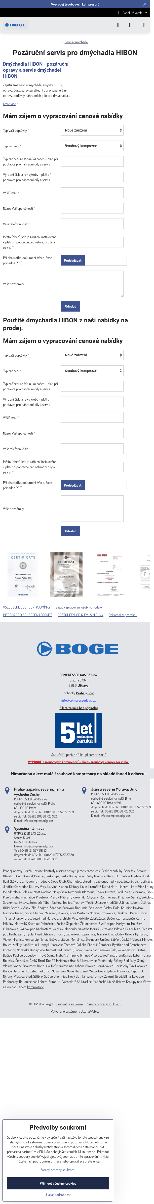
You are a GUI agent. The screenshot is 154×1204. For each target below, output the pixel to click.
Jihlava (83, 685)
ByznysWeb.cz (90, 1011)
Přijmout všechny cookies (58, 1183)
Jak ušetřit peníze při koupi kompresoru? (79, 754)
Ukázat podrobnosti (58, 1194)
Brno (91, 693)
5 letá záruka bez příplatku (79, 708)
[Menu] (144, 25)
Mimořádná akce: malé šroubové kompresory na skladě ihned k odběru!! (78, 773)
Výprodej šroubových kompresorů (75, 4)
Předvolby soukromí (70, 1004)
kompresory (35, 987)
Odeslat (70, 306)
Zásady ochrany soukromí (104, 1004)
